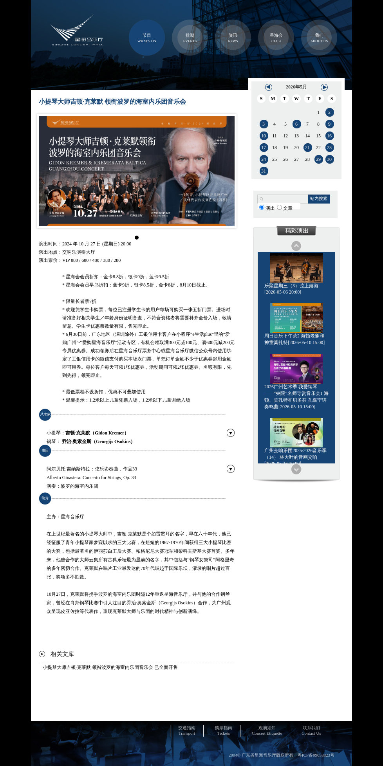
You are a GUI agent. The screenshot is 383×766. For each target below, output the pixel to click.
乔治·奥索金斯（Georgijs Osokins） (98, 441)
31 (263, 171)
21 (307, 147)
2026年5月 (296, 87)
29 (318, 159)
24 (263, 159)
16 (329, 136)
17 (263, 147)
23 (329, 147)
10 (263, 136)
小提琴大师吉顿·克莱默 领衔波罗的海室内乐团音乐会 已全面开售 (110, 667)
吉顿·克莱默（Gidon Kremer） (97, 433)
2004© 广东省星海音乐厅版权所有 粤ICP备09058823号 (281, 755)
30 (329, 159)
